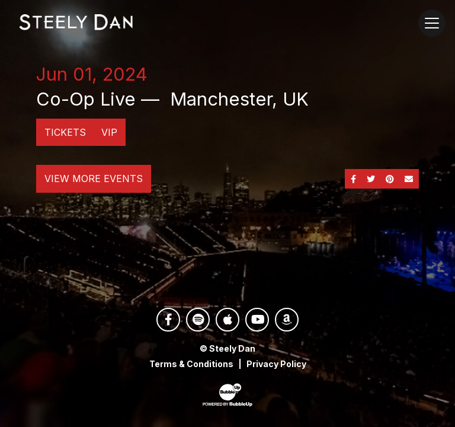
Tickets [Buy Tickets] (65, 132)
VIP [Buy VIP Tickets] (109, 132)
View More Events (93, 178)
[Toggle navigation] (432, 23)
